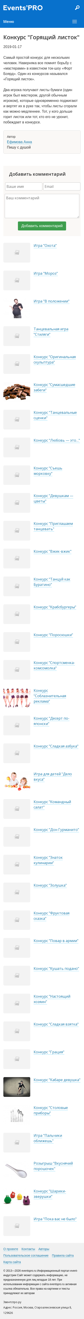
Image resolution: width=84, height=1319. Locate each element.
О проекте (10, 1249)
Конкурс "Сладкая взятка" (56, 1024)
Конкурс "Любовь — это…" (57, 440)
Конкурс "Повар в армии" (56, 940)
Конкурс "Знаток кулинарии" (48, 860)
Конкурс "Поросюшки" (53, 634)
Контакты (28, 1249)
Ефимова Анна (19, 142)
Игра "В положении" (51, 301)
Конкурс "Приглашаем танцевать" (53, 526)
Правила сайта (63, 1255)
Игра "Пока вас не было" (55, 1218)
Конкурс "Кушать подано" (56, 968)
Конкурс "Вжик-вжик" (52, 551)
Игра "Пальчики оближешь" (48, 1138)
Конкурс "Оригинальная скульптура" (55, 359)
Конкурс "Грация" (49, 1052)
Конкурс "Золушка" (50, 885)
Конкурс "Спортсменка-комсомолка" (54, 665)
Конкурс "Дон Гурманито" (56, 829)
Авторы (44, 1249)
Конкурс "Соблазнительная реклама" (50, 696)
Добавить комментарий (42, 226)
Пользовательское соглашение (26, 1255)
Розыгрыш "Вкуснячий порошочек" (53, 1166)
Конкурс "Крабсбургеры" (55, 607)
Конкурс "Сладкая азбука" (56, 746)
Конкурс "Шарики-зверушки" (50, 1194)
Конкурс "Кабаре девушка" (57, 1079)
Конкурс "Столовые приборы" (51, 1110)
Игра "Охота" (45, 245)
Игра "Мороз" (46, 273)
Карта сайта (12, 1262)
